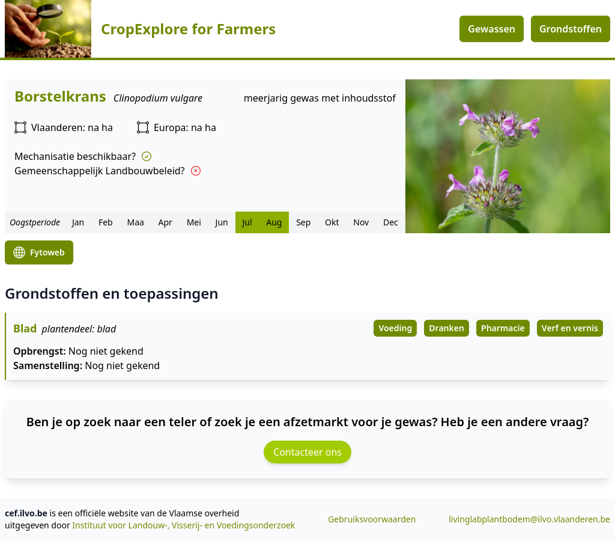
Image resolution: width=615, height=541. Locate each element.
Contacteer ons (307, 452)
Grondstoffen (570, 28)
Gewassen (491, 28)
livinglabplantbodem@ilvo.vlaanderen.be (529, 519)
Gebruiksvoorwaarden (372, 519)
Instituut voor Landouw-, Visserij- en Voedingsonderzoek (183, 525)
